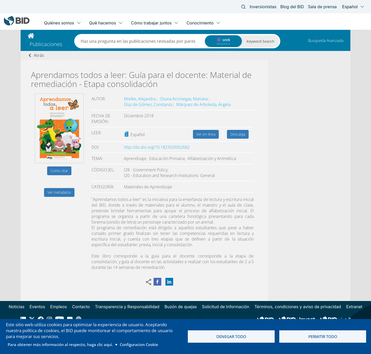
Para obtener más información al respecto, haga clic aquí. (60, 344)
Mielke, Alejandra (140, 99)
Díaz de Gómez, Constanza (148, 104)
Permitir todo (322, 336)
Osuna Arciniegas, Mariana (184, 99)
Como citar (59, 170)
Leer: (96, 133)
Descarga (237, 134)
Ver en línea (205, 134)
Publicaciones (46, 44)
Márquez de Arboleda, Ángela (203, 104)
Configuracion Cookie (139, 344)
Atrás (39, 55)
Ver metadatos (59, 192)
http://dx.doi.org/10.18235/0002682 (157, 147)
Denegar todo (231, 336)
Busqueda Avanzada (325, 40)
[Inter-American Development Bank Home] (17, 24)
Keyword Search (260, 41)
